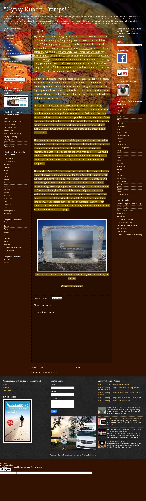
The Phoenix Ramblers (125, 219)
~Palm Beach (121, 145)
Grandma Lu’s (121, 213)
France (6, 229)
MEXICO (120, 123)
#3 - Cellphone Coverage (12, 41)
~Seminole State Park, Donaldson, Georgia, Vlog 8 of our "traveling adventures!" (125, 430)
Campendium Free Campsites (127, 225)
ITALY (119, 120)
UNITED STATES (123, 135)
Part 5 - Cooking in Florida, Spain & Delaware (114, 401)
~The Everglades (123, 148)
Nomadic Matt (121, 216)
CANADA (120, 107)
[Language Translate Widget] (14, 79)
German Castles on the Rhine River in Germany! (124, 407)
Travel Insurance (9, 146)
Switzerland (8, 244)
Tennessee (7, 204)
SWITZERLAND (122, 132)
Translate (17, 82)
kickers (78, 455)
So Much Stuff (9, 130)
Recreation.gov (122, 228)
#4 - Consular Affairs (11, 44)
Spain (6, 241)
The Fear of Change (11, 124)
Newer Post (37, 367)
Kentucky (7, 183)
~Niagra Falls (121, 110)
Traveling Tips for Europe (12, 247)
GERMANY (121, 117)
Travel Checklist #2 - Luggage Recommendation (124, 418)
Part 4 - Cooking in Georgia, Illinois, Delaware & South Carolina (120, 398)
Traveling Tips (8, 143)
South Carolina (122, 185)
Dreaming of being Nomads (13, 121)
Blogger (93, 455)
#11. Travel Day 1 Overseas (13, 69)
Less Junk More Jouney (125, 222)
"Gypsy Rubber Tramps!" (36, 9)
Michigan (7, 192)
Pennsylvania (121, 179)
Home (78, 367)
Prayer (6, 118)
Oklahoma (120, 175)
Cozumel (7, 263)
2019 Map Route (9, 161)
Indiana (6, 180)
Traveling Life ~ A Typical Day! (117, 441)
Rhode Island (121, 182)
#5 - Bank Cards (9, 47)
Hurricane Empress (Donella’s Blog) (129, 204)
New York (7, 201)
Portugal (7, 238)
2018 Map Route (9, 158)
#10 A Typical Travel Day (12, 66)
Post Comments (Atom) (49, 372)
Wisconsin (7, 214)
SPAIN (119, 129)
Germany (7, 232)
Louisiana (7, 186)
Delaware (7, 167)
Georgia (6, 173)
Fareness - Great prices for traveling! (129, 235)
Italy (5, 235)
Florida (6, 170)
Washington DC (9, 211)
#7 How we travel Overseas (13, 53)
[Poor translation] (7, 470)
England (6, 226)
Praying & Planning (10, 137)
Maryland (7, 189)
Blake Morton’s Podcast (125, 210)
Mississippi (7, 195)
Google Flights (122, 232)
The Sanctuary (122, 207)
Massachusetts (122, 166)
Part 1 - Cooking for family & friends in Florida (114, 384)
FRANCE (120, 114)
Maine (119, 160)
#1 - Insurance (9, 35)
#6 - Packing (8, 50)
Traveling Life (8, 140)
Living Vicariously (10, 127)
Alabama (7, 164)
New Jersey (8, 198)
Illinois (6, 177)
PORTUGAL (121, 126)
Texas (6, 207)
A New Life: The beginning (13, 133)
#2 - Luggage (8, 38)
